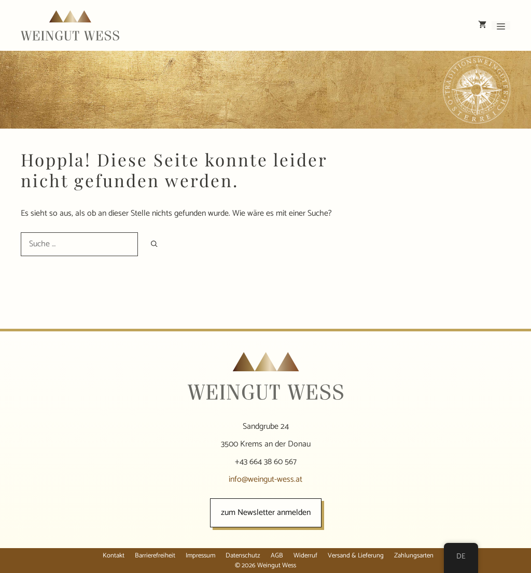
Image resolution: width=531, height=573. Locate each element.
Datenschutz (243, 556)
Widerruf (305, 556)
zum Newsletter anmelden (266, 513)
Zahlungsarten (414, 556)
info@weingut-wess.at (265, 479)
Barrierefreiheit (155, 556)
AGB (277, 556)
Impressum (200, 556)
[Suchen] (154, 244)
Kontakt (113, 556)
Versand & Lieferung (356, 556)
